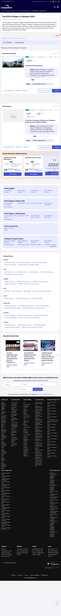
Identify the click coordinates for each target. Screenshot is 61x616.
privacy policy (49, 394)
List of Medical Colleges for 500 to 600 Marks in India (3, 452)
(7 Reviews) (32, 57)
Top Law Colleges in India (38, 442)
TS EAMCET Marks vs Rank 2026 (14, 419)
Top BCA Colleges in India (51, 405)
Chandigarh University (13, 411)
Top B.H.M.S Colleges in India (52, 436)
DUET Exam (7, 291)
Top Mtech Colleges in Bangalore (52, 488)
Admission (18, 90)
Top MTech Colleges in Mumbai (52, 477)
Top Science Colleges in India (38, 415)
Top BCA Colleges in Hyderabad (5, 493)
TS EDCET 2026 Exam (10, 325)
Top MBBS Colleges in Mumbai (52, 524)
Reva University (26, 434)
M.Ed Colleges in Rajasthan (8, 220)
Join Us (26, 575)
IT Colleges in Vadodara (50, 244)
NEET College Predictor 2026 (3, 458)
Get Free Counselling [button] (38, 90)
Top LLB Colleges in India (51, 427)
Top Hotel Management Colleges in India (38, 419)
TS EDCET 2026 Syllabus (39, 325)
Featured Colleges (27, 399)
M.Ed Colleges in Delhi (23, 215)
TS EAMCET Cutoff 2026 (14, 404)
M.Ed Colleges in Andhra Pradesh (10, 216)
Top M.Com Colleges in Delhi (53, 506)
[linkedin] (53, 1)
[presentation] (2, 166)
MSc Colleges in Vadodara (8, 191)
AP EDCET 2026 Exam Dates (24, 315)
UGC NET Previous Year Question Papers (28, 264)
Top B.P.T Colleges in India (51, 424)
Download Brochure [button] (38, 147)
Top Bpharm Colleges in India (52, 422)
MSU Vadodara (7, 106)
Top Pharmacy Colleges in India (38, 445)
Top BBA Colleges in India (51, 414)
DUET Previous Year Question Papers (42, 291)
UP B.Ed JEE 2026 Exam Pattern (12, 308)
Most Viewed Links (15, 399)
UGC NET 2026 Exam (9, 262)
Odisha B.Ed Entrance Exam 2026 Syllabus (14, 425)
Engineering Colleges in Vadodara (10, 241)
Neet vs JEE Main (14, 445)
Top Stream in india (39, 399)
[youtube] (58, 1)
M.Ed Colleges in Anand (24, 203)
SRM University (26, 415)
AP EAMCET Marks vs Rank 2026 (4, 417)
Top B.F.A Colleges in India (51, 430)
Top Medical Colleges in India (38, 412)
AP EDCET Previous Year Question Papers (29, 317)
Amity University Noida (25, 410)
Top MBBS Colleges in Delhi (53, 520)
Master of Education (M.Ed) (9, 229)
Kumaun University (25, 437)
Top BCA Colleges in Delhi (5, 488)
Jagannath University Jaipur (33, 157)
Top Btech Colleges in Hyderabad (5, 479)
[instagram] (50, 1)
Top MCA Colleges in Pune (54, 500)
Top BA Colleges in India (52, 419)
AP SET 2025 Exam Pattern (23, 298)
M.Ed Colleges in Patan (37, 203)
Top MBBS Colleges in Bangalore (52, 535)
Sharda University (25, 424)
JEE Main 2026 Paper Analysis (3, 421)
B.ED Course (14, 442)
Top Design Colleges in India (38, 439)
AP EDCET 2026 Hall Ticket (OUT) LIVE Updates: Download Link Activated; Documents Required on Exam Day (48, 356)
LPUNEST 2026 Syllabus (10, 284)
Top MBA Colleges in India (51, 450)
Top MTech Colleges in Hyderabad (52, 481)
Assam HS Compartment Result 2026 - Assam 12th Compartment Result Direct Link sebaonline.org (11, 357)
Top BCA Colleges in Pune (5, 496)
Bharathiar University (25, 432)
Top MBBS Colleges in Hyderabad (52, 528)
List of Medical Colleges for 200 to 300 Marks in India (3, 465)
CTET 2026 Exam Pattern (46, 272)
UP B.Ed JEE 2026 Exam (10, 306)
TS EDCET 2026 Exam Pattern (12, 327)
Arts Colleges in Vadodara (48, 241)
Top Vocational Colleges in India (38, 461)
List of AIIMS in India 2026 (3, 403)
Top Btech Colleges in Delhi (5, 473)
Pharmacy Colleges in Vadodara (36, 245)
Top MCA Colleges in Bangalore (54, 503)
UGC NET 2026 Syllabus (10, 264)
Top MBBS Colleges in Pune (53, 531)
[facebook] (48, 1)
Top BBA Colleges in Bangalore (5, 514)
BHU (24, 419)
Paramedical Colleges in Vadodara (24, 245)
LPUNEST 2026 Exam (9, 281)
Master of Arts (14, 402)
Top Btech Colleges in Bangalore (5, 485)
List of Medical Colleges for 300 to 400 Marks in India (3, 436)
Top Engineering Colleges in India (38, 403)
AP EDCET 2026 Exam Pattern (41, 315)
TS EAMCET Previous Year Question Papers (14, 439)
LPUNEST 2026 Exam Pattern (40, 281)
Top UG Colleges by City (6, 470)
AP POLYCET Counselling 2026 (14, 415)
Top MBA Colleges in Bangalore (54, 517)
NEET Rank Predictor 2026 (3, 413)
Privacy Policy (44, 575)
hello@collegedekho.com (8, 1)
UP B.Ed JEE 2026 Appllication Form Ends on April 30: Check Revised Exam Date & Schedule (30, 356)
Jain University (26, 427)
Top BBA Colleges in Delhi (5, 502)
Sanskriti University (25, 444)
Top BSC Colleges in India (51, 408)
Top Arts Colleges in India (38, 426)
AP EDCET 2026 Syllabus (10, 317)
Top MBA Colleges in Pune (54, 514)
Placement (25, 90)
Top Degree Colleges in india (53, 399)
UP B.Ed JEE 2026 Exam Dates (26, 306)
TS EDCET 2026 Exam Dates (24, 325)
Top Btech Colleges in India (52, 403)
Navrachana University (9, 53)
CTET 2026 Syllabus (33, 272)
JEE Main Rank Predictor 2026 (3, 425)
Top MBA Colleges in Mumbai (54, 509)
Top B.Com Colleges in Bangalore (5, 528)
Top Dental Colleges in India (38, 452)
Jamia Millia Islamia (26, 421)
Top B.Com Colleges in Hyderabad (5, 522)
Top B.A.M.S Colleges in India (52, 433)
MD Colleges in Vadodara (35, 191)
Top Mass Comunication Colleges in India (38, 430)
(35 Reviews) (33, 110)
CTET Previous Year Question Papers (13, 274)
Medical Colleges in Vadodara (23, 241)
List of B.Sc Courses (13, 428)
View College (12, 174)
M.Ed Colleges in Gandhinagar (48, 203)
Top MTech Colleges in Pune (53, 484)
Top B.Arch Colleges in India (52, 417)
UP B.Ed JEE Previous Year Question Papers (33, 308)
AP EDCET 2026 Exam (10, 315)
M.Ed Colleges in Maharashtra (48, 216)
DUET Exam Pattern (17, 291)
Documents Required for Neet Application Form (14, 433)
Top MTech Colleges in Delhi (53, 473)
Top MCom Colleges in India (52, 448)
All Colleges (7, 42)
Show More (53, 246)
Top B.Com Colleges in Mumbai (5, 519)
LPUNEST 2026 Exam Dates (24, 281)
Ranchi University (25, 429)
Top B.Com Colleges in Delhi (5, 516)
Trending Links (4, 399)
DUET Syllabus (27, 291)
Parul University (26, 404)
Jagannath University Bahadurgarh (10, 158)
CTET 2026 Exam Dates (21, 272)
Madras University (25, 413)
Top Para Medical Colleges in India (38, 448)
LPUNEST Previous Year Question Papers (28, 284)
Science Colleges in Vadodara (9, 245)
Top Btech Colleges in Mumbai (5, 476)
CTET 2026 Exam (8, 272)
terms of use (41, 394)
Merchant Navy (14, 422)
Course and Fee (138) (8, 147)
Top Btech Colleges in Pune (5, 482)
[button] (57, 54)
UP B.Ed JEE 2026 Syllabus (42, 306)
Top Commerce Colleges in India (38, 410)
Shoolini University (25, 446)
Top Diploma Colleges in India (38, 458)
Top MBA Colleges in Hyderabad (54, 512)
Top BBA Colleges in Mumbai (5, 505)
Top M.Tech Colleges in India (52, 439)
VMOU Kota (25, 417)
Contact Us (20, 575)
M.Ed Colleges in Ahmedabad (8, 203)
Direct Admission (18, 42)
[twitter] (56, 1)
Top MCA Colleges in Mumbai (54, 494)
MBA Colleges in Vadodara (35, 241)
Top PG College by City (55, 470)
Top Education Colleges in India (38, 455)
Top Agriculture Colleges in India (38, 436)
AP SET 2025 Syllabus (36, 298)
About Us (13, 575)
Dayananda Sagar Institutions (25, 454)
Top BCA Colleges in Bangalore (5, 499)
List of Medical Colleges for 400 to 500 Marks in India (3, 444)
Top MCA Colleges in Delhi (54, 491)
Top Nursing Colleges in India (38, 433)
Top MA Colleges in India (51, 453)
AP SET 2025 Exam (9, 298)
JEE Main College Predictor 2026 (3, 408)
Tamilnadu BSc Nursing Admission (4, 430)
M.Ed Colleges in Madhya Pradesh (35, 216)
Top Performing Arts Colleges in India (38, 464)
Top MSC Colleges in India (51, 445)
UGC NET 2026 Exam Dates (24, 262)
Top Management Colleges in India (38, 406)
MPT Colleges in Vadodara (22, 191)
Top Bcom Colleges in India (52, 411)
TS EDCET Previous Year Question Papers (31, 327)
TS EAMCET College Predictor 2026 (14, 408)
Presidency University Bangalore (25, 450)
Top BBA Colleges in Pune (5, 511)
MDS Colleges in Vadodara (48, 191)
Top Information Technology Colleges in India (38, 423)
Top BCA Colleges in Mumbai (5, 491)
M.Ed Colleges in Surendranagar (8, 207)
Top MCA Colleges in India (51, 442)
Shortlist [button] (52, 90)
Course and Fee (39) (8, 90)
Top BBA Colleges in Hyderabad (5, 508)
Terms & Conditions (34, 575)
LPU (24, 402)
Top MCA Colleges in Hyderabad (54, 497)
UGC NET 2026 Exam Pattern (39, 262)
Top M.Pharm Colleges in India (52, 456)
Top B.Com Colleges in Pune (5, 525)
